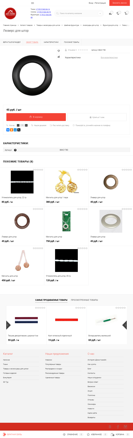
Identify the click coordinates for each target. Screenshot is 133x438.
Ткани (5, 364)
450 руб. (22, 281)
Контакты (91, 373)
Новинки (48, 360)
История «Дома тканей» (97, 360)
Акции (90, 391)
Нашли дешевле (38, 125)
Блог (89, 369)
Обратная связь (12, 434)
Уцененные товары (52, 378)
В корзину (36, 117)
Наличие (6, 360)
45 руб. (110, 203)
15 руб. (53, 340)
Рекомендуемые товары (54, 373)
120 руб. (66, 281)
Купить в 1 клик (96, 117)
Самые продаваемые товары (51, 300)
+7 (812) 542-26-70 (44, 12)
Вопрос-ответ (93, 382)
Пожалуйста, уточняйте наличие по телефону (91, 125)
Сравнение (73, 434)
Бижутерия (7, 378)
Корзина (120, 434)
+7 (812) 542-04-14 (43, 9)
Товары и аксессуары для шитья (15, 369)
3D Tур (5, 382)
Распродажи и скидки (53, 369)
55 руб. (13, 340)
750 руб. (66, 242)
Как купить (92, 364)
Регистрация (100, 3)
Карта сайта (92, 413)
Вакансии (91, 387)
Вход (91, 3)
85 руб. (22, 203)
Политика (91, 395)
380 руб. (66, 203)
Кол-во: (12, 125)
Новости (91, 409)
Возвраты (91, 418)
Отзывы (91, 400)
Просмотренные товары (84, 300)
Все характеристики (109, 57)
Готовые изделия (9, 373)
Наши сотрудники (94, 378)
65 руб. (94, 340)
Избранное (97, 434)
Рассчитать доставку (59, 125)
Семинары (92, 404)
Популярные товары (53, 364)
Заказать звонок (119, 3)
